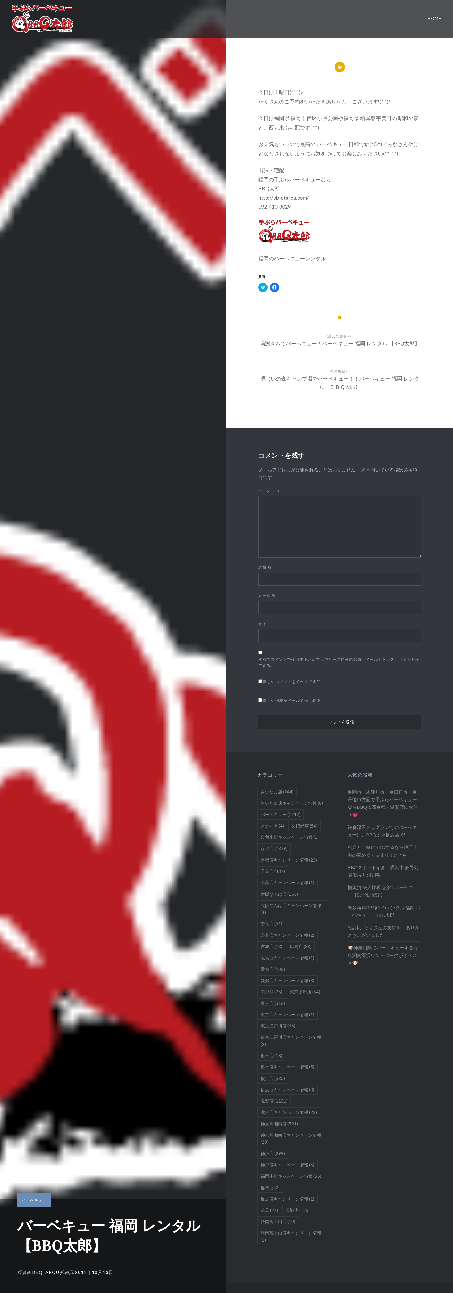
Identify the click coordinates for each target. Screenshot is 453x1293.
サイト (264, 624)
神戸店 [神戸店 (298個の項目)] (273, 1153)
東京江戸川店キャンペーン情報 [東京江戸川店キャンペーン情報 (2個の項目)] (291, 1040)
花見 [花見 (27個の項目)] (269, 1210)
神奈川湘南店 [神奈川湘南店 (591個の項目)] (279, 1123)
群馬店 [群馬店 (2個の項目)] (270, 1187)
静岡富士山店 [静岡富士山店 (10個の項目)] (278, 1221)
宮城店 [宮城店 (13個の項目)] (271, 946)
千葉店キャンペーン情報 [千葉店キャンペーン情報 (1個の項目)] (287, 882)
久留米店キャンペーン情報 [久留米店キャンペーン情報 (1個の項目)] (290, 837)
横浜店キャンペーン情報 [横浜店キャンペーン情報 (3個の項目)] (287, 1089)
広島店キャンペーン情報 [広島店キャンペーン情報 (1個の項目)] (287, 957)
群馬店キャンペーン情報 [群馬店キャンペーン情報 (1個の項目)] (287, 1198)
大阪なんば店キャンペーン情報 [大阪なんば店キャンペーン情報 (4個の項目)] (291, 909)
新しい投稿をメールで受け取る (292, 700)
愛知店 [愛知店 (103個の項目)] (273, 969)
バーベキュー (34, 1200)
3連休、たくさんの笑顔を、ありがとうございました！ (383, 931)
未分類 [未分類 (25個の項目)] (271, 991)
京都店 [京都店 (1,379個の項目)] (274, 848)
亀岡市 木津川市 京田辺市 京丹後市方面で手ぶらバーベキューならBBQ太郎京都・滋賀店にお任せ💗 (383, 803)
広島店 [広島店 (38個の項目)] (300, 946)
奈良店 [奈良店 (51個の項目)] (271, 923)
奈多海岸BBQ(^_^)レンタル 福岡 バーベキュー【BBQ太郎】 (384, 911)
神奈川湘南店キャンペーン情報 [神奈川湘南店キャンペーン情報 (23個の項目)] (291, 1138)
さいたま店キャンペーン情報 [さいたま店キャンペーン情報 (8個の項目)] (292, 803)
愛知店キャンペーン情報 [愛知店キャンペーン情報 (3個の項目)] (287, 980)
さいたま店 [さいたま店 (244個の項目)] (277, 791)
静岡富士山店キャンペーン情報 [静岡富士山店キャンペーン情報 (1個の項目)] (291, 1236)
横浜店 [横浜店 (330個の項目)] (273, 1078)
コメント (269, 491)
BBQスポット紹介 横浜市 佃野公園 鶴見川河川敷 (383, 871)
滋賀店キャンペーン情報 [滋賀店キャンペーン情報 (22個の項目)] (289, 1112)
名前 (265, 567)
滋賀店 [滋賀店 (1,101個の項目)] (274, 1100)
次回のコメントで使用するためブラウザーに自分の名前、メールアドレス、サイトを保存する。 (338, 662)
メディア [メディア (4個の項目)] (272, 825)
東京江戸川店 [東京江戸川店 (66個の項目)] (278, 1025)
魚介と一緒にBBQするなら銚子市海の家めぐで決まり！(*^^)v (383, 850)
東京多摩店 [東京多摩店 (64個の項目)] (305, 991)
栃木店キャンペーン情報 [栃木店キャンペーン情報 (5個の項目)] (287, 1066)
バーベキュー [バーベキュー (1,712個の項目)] (280, 814)
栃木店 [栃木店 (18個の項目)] (271, 1055)
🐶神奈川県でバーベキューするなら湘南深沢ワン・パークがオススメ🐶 (383, 955)
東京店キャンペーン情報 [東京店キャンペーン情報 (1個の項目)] (287, 1014)
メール (267, 595)
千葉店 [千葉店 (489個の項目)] (273, 871)
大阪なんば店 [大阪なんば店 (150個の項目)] (279, 894)
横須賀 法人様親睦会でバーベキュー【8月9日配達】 (383, 890)
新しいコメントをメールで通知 (292, 681)
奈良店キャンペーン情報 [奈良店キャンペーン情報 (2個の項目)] (287, 935)
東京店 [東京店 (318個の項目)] (273, 1003)
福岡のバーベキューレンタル (292, 258)
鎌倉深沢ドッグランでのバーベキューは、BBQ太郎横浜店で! (382, 830)
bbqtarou (45, 1272)
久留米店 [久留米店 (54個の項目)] (305, 825)
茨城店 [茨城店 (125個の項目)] (297, 1210)
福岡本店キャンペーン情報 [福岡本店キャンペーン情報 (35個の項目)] (291, 1176)
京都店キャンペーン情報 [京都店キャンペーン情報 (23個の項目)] (289, 859)
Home (434, 18)
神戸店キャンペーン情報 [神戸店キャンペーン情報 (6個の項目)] (287, 1164)
